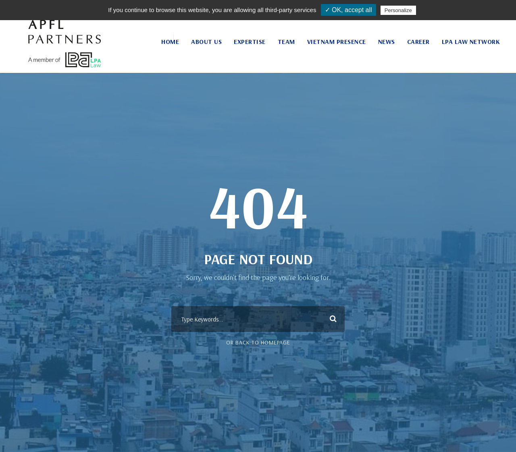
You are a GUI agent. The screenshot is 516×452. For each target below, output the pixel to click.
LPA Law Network (471, 41)
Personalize (398, 10)
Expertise (250, 41)
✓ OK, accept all (348, 9)
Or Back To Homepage (258, 342)
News (386, 41)
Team (286, 41)
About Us (206, 41)
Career (418, 41)
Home (170, 41)
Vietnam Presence (336, 41)
